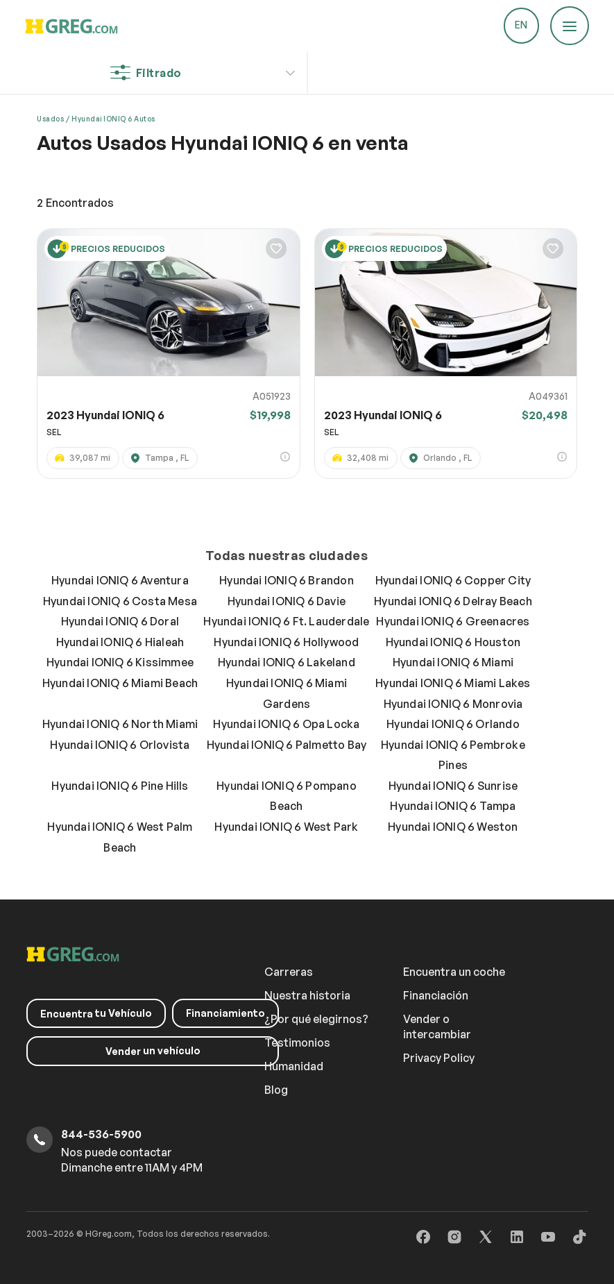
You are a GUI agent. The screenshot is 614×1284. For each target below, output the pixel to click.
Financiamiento (225, 1013)
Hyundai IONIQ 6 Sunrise (453, 786)
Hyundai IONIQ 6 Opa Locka (286, 724)
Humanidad (293, 1066)
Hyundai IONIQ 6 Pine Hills (119, 786)
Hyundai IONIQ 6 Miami (453, 662)
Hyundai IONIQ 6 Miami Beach (120, 683)
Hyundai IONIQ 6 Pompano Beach (286, 796)
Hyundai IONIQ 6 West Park (286, 827)
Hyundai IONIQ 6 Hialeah (120, 642)
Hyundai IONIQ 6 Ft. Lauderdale (286, 621)
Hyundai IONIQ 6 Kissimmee (120, 662)
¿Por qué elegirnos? (316, 1019)
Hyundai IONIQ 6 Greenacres (452, 621)
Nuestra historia (307, 995)
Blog (276, 1090)
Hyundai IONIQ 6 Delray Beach (453, 601)
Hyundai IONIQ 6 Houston (453, 642)
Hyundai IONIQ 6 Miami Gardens (286, 693)
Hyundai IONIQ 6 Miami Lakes (452, 683)
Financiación (435, 995)
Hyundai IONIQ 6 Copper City (453, 580)
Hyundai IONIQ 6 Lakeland (286, 662)
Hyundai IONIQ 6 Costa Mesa (120, 601)
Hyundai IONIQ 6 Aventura (120, 580)
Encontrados (75, 202)
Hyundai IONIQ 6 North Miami (120, 724)
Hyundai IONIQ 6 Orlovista (119, 745)
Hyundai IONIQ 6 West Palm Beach (119, 837)
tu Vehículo (96, 1013)
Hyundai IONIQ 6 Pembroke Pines (453, 755)
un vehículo (153, 1051)
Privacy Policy (439, 1058)
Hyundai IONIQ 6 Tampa (452, 806)
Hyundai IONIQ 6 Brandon (286, 580)
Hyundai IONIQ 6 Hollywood (286, 642)
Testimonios (297, 1042)
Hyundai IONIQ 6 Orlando (453, 724)
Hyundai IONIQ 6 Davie (287, 601)
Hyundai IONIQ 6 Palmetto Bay (287, 745)
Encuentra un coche (454, 972)
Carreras (288, 972)
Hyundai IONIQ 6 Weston (453, 827)
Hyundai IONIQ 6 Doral (120, 621)
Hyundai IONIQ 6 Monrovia (453, 704)
